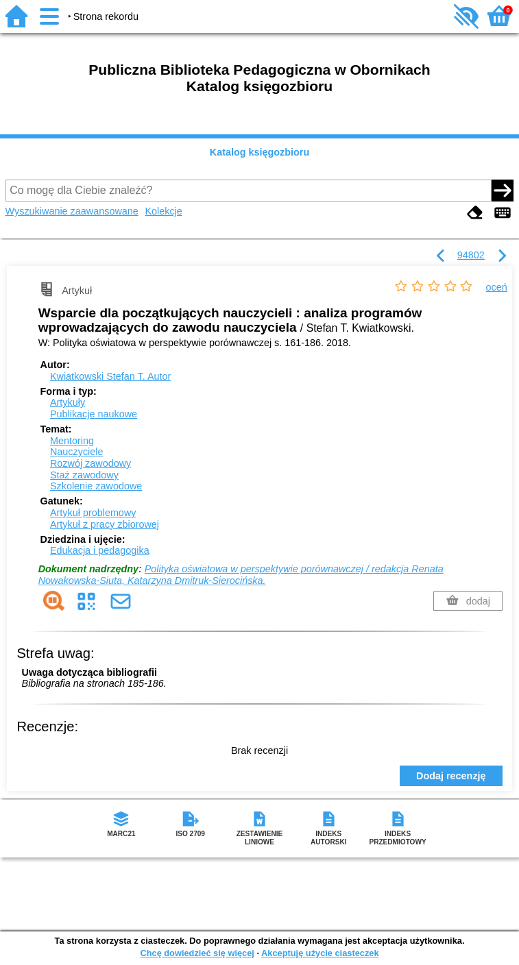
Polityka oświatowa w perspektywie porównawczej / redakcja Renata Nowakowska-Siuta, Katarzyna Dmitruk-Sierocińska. (241, 574)
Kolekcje (163, 211)
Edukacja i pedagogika (99, 550)
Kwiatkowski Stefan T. (110, 376)
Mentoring (72, 440)
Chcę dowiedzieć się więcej (197, 953)
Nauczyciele (77, 451)
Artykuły (67, 402)
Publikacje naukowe (93, 413)
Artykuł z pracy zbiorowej (104, 524)
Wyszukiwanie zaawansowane (71, 211)
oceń (496, 287)
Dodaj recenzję (451, 775)
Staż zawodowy (84, 474)
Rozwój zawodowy (90, 463)
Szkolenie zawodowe (96, 485)
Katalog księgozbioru (260, 152)
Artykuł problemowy (93, 512)
